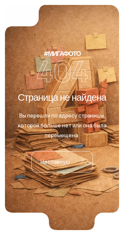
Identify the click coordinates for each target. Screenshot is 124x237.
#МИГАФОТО (62, 54)
